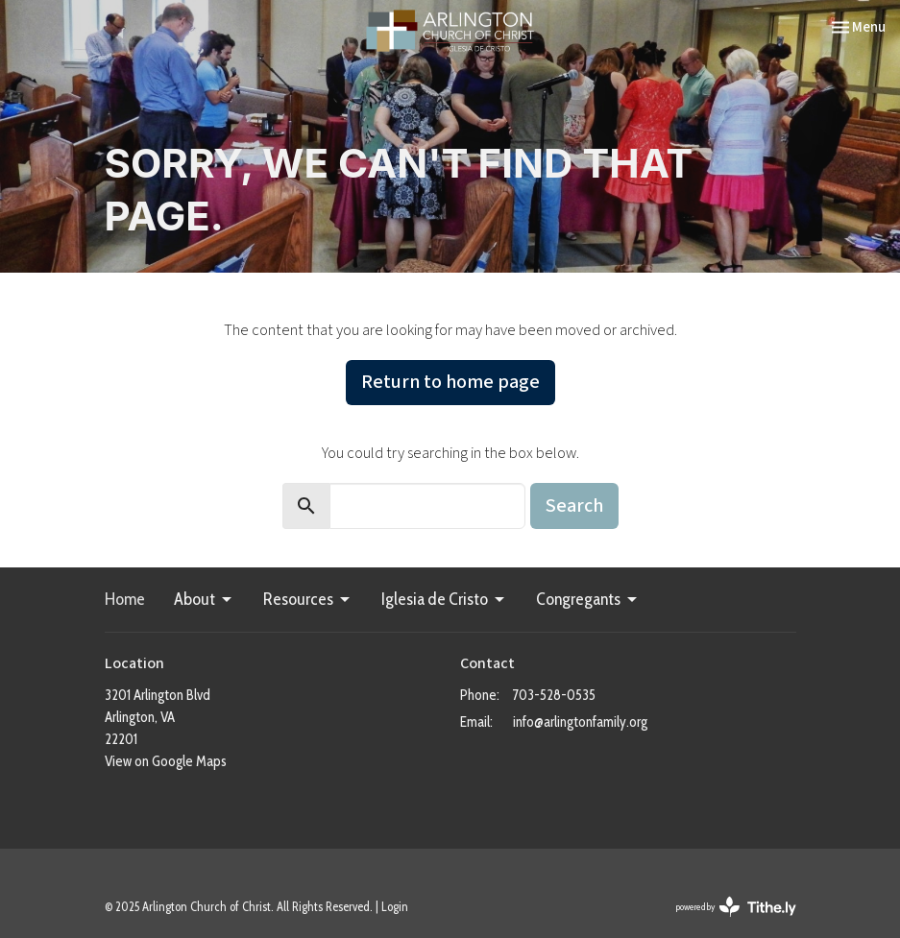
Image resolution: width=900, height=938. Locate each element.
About (204, 599)
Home (125, 599)
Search (574, 506)
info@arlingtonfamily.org (580, 722)
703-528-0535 (554, 695)
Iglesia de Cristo (444, 599)
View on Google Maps (166, 761)
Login (394, 907)
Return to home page (450, 382)
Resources (308, 599)
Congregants (588, 599)
